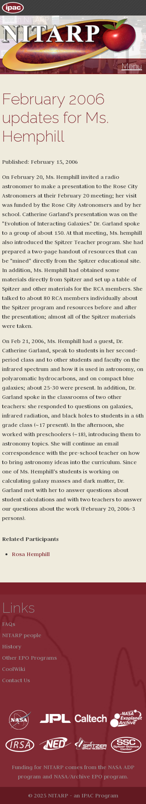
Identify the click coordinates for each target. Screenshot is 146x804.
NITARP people (21, 635)
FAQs (8, 623)
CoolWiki (13, 668)
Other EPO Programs (29, 657)
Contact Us (16, 680)
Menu (131, 66)
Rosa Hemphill (31, 554)
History (11, 646)
